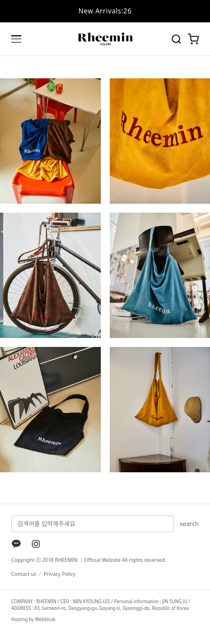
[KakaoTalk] (16, 544)
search (189, 523)
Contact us (23, 573)
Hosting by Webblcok (33, 619)
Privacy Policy (60, 573)
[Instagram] (36, 544)
